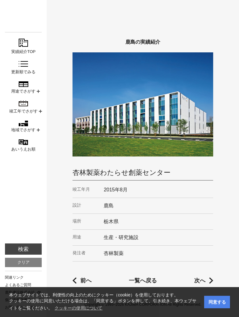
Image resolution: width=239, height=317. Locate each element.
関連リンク (14, 277)
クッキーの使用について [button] (78, 307)
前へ (85, 280)
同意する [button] (217, 302)
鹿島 (23, 16)
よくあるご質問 (18, 285)
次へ (199, 280)
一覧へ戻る (143, 280)
